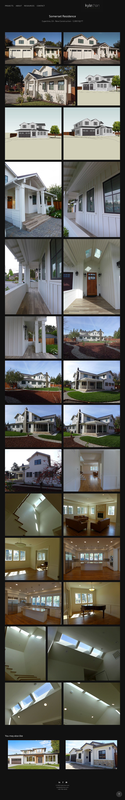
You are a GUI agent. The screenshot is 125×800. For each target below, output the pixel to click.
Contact (41, 6)
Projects (9, 6)
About (19, 6)
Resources (29, 6)
